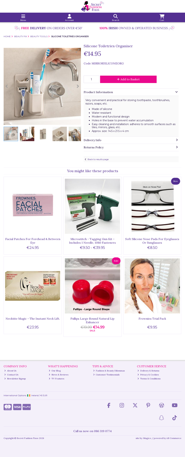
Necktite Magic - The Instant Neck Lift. (33, 318)
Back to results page (98, 159)
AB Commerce (173, 438)
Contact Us (11, 374)
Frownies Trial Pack (152, 318)
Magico (147, 438)
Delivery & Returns (148, 370)
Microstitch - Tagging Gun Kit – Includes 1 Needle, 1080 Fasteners (92, 240)
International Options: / (25, 395)
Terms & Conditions (149, 378)
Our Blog (55, 370)
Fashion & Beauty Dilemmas (109, 370)
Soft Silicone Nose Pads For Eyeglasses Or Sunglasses (152, 240)
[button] (78, 51)
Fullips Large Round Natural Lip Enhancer (92, 320)
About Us (10, 370)
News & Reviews (58, 374)
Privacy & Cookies (148, 374)
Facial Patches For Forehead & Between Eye (32, 240)
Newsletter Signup (15, 378)
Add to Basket (128, 79)
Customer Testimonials (106, 374)
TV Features (56, 378)
